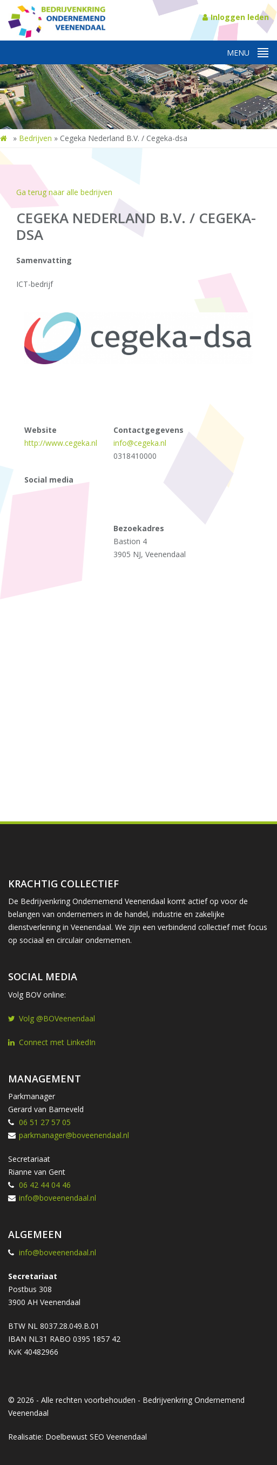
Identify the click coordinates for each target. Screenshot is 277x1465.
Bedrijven (35, 138)
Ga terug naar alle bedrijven (64, 192)
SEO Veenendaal (118, 1436)
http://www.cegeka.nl (60, 443)
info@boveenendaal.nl (57, 1198)
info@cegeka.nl (139, 443)
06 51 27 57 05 (45, 1122)
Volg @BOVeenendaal (51, 1018)
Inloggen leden (235, 17)
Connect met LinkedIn (52, 1042)
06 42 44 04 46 (45, 1185)
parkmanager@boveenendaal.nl (74, 1135)
